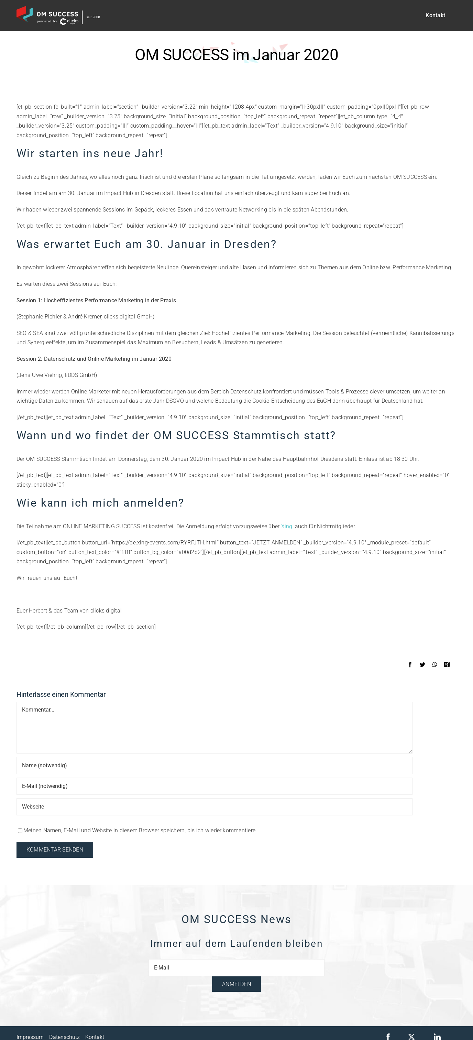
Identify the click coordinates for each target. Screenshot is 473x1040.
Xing (287, 526)
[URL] (214, 806)
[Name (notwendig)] (214, 765)
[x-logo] (411, 1036)
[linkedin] (437, 1036)
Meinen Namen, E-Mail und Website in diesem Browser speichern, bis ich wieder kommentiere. (140, 830)
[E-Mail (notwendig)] (214, 786)
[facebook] (388, 1036)
